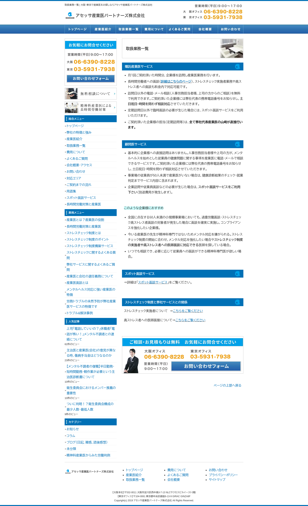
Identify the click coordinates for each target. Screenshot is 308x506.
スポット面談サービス (153, 282)
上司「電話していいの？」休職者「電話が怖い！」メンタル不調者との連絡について (91, 334)
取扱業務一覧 (128, 29)
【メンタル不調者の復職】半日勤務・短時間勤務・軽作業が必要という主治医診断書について (91, 372)
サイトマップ (217, 479)
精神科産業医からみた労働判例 (88, 455)
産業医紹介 (103, 29)
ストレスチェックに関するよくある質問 (91, 255)
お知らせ (73, 429)
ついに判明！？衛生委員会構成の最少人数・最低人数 (90, 406)
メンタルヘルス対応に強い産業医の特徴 (91, 292)
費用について (154, 29)
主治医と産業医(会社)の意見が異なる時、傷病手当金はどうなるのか (91, 353)
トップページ (77, 29)
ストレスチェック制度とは (84, 233)
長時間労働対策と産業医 (84, 204)
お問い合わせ (230, 29)
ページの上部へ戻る (227, 385)
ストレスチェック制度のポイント (88, 239)
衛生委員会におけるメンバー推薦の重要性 (91, 390)
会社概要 (205, 29)
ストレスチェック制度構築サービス (90, 246)
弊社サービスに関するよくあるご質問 (91, 267)
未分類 (71, 449)
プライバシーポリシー (223, 475)
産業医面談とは (77, 282)
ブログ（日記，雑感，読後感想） (87, 442)
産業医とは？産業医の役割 (85, 220)
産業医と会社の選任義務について (90, 276)
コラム (71, 436)
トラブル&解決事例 (80, 313)
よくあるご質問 (179, 29)
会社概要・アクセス (79, 165)
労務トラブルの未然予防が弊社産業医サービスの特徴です (91, 304)
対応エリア (74, 178)
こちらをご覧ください (188, 311)
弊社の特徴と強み (79, 132)
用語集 (71, 191)
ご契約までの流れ (79, 185)
